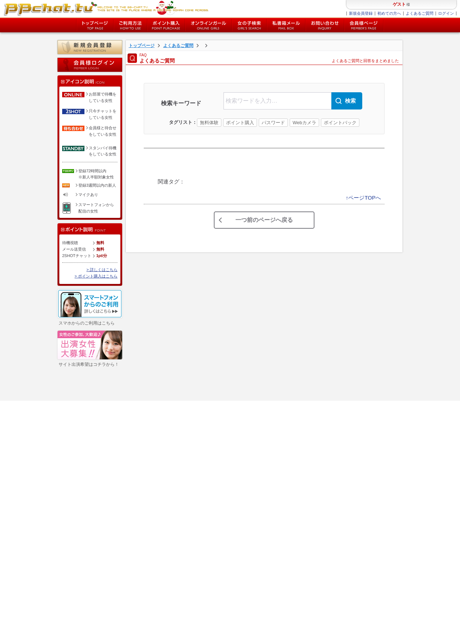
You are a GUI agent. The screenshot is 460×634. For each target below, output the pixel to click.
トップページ (95, 25)
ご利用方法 (130, 25)
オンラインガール (84, 455)
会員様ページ (364, 25)
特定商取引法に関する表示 (141, 447)
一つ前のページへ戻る (264, 220)
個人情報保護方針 (134, 455)
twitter (147, 515)
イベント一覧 (80, 518)
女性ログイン (80, 488)
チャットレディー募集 (137, 488)
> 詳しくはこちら (102, 269)
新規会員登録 (361, 13)
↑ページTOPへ (363, 198)
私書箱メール (286, 25)
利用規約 (18, 627)
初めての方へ (389, 13)
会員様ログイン (90, 65)
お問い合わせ (324, 25)
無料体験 (209, 122)
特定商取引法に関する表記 (58, 627)
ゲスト (399, 4)
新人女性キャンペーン (86, 507)
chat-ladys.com (407, 627)
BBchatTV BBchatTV (106, 9)
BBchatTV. (384, 627)
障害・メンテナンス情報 (139, 471)
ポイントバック (340, 122)
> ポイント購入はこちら (96, 276)
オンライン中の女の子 (208, 25)
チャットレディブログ (137, 496)
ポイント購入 (166, 25)
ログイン (446, 13)
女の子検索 (249, 25)
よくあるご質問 (419, 13)
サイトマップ (130, 463)
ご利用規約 (128, 439)
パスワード (273, 122)
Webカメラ (304, 122)
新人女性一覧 (80, 496)
